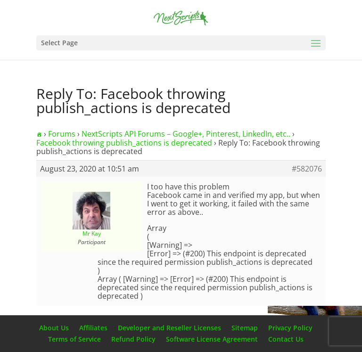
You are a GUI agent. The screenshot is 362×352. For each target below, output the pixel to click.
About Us (54, 327)
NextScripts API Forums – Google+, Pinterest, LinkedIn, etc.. (186, 134)
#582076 (307, 168)
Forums (61, 134)
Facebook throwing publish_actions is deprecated (124, 143)
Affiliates (93, 327)
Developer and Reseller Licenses (169, 327)
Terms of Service (74, 339)
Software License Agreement (212, 339)
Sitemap (244, 327)
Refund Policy (133, 339)
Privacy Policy (290, 327)
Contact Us (286, 339)
